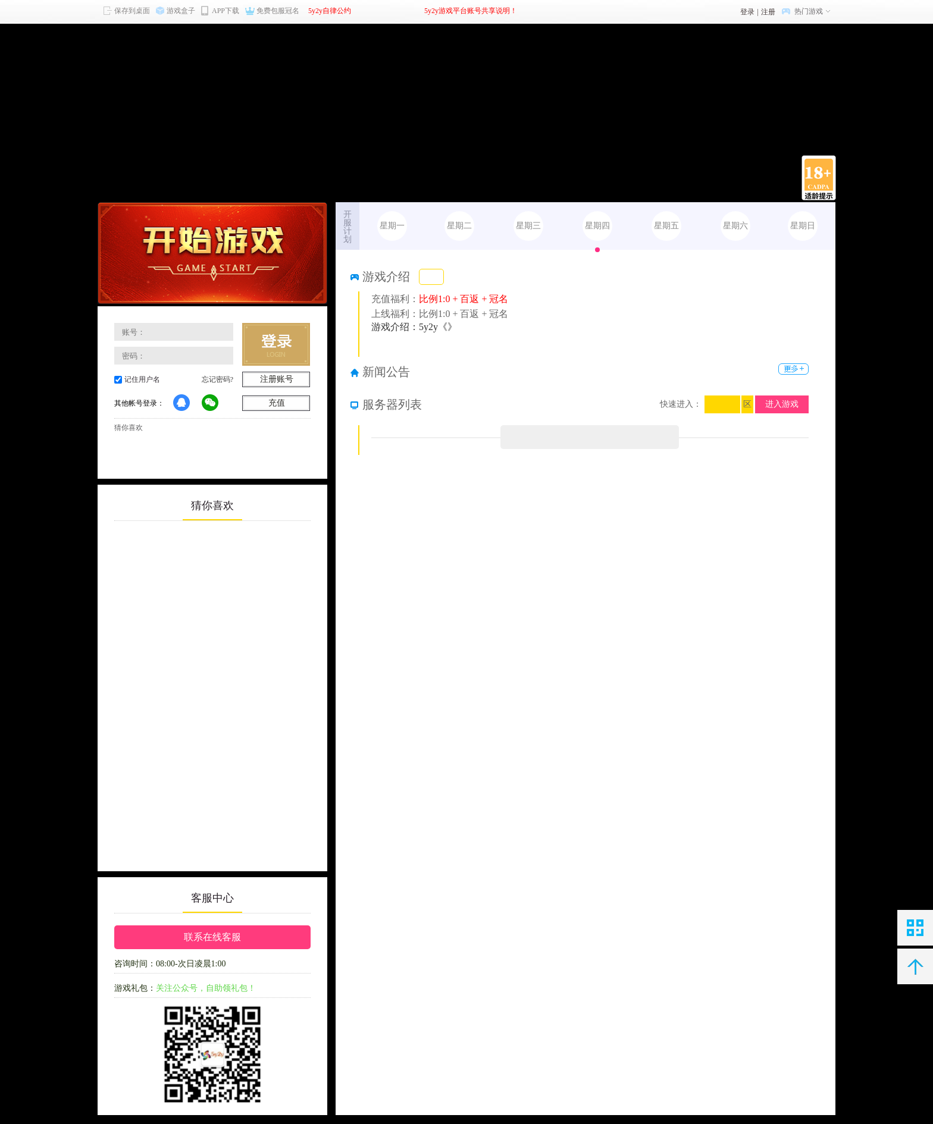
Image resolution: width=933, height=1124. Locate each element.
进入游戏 (782, 404)
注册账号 (276, 379)
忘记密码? (217, 379)
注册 (768, 12)
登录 (747, 12)
